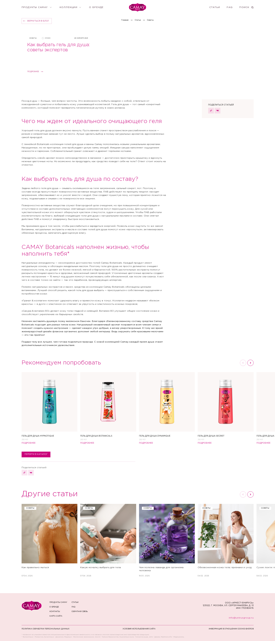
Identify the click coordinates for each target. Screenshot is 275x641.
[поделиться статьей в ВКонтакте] (217, 110)
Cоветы (150, 20)
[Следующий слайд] (250, 363)
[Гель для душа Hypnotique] (50, 406)
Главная (125, 20)
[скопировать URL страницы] (211, 110)
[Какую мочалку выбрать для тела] (108, 540)
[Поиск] (246, 7)
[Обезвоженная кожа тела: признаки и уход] (226, 540)
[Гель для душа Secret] (226, 406)
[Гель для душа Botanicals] (108, 406)
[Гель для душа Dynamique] (167, 406)
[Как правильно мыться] (50, 540)
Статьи (138, 20)
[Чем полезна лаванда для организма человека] (167, 540)
